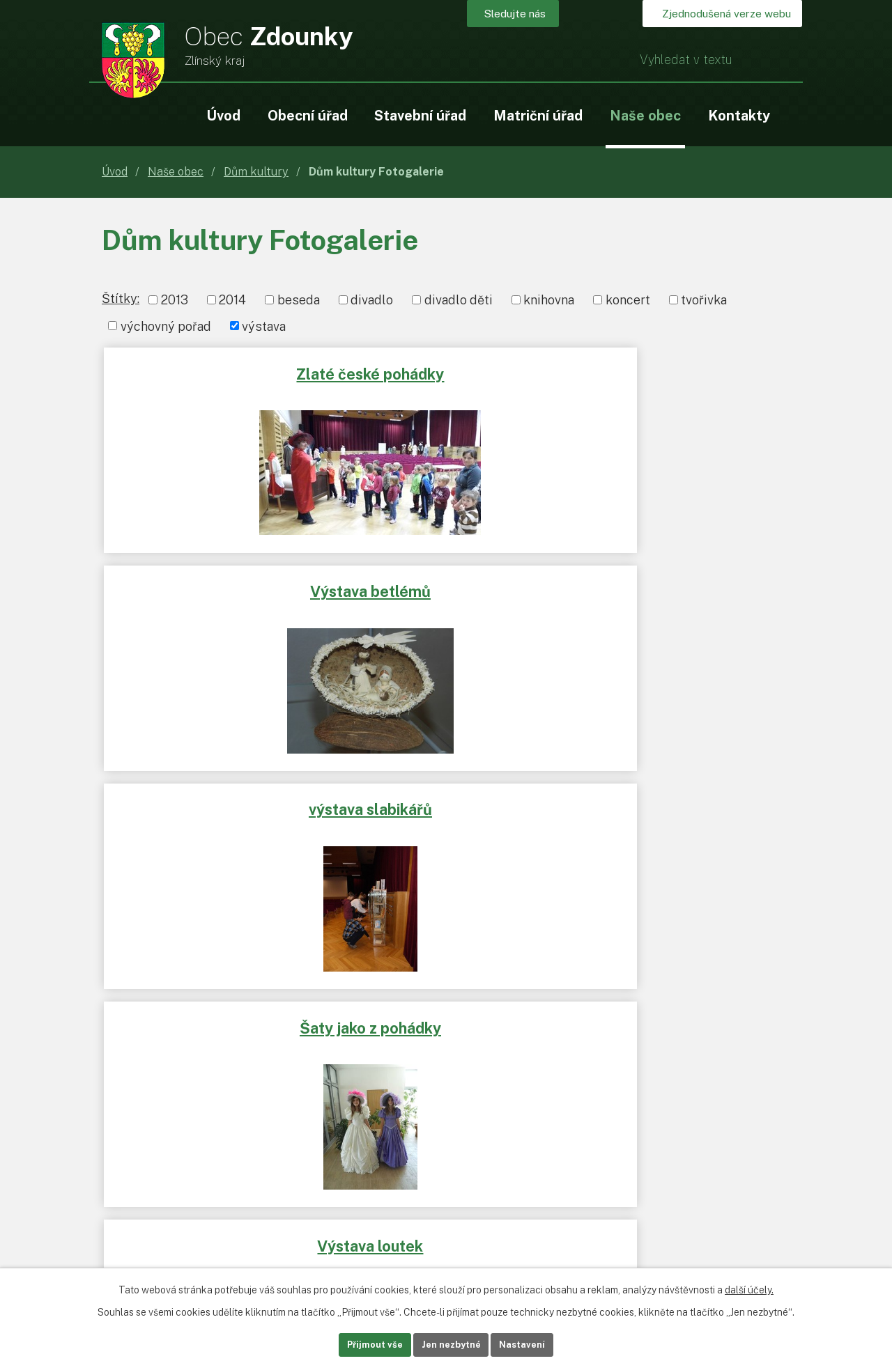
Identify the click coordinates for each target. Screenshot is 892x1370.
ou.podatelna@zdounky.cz (252, 1204)
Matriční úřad (538, 115)
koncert (628, 300)
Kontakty (739, 115)
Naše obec (645, 115)
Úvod (223, 115)
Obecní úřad (308, 115)
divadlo (372, 300)
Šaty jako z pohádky (218, 584)
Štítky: (120, 298)
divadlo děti (458, 300)
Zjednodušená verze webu (713, 15)
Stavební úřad (420, 115)
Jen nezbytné (451, 1343)
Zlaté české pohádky (217, 371)
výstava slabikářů (675, 371)
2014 (232, 300)
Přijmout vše (355, 1343)
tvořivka (704, 300)
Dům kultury (256, 171)
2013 (174, 300)
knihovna (548, 300)
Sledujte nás (534, 15)
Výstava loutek (451, 584)
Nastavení (542, 1343)
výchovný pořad (166, 325)
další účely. (749, 1287)
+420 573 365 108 (231, 1184)
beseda (298, 300)
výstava (264, 325)
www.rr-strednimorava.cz (173, 985)
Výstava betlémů (445, 371)
